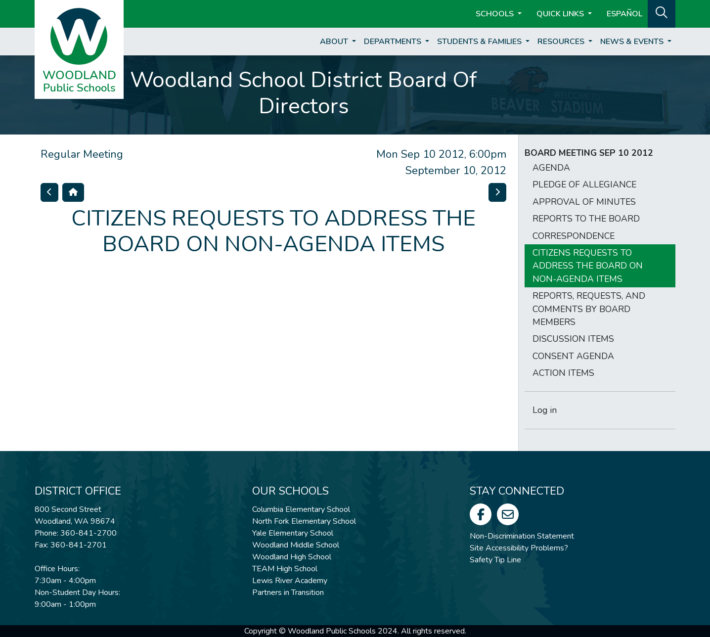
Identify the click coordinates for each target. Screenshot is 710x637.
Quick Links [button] (561, 13)
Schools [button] (496, 13)
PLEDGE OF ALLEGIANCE (584, 184)
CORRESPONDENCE (573, 236)
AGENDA (551, 168)
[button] (661, 13)
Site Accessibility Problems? (519, 548)
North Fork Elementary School (304, 521)
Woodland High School (291, 556)
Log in (544, 410)
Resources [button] (561, 41)
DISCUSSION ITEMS (573, 339)
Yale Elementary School (292, 533)
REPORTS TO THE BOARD (586, 219)
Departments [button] (393, 41)
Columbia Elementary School (301, 509)
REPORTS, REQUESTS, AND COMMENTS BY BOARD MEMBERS (588, 309)
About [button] (335, 41)
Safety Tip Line (495, 559)
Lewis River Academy (289, 580)
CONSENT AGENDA (573, 356)
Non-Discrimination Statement (522, 536)
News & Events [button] (633, 41)
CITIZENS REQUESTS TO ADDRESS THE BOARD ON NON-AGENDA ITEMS (587, 266)
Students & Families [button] (480, 41)
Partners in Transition (288, 592)
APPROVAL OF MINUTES (584, 202)
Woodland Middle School (295, 545)
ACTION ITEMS (563, 373)
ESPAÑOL (624, 13)
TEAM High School (284, 568)
